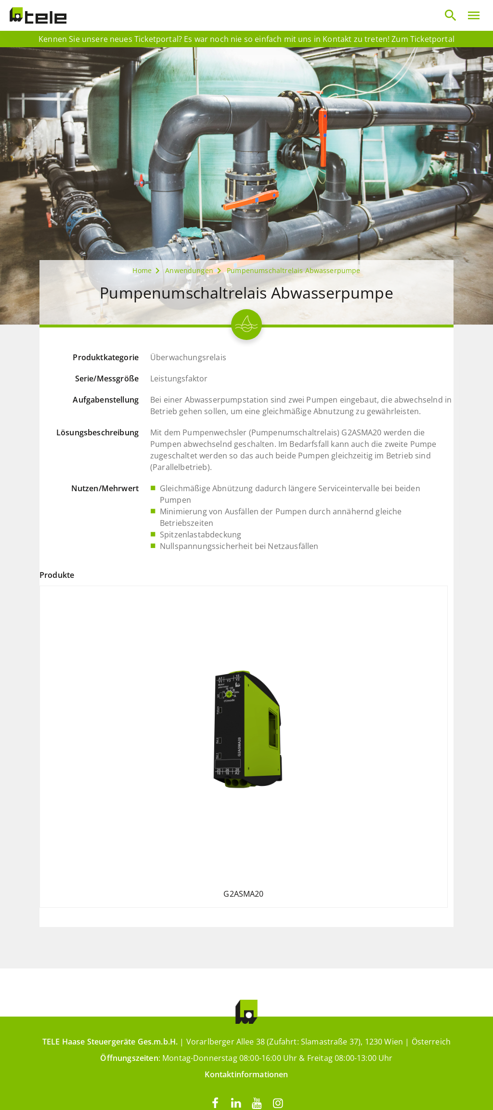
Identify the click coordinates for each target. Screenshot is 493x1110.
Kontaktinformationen (246, 1074)
